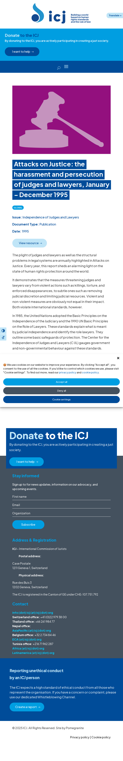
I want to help (21, 51)
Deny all (61, 390)
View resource (29, 243)
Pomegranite (75, 728)
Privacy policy (80, 737)
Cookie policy (101, 737)
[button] (118, 358)
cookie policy (90, 372)
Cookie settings (61, 399)
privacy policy (67, 372)
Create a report (26, 707)
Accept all (61, 381)
